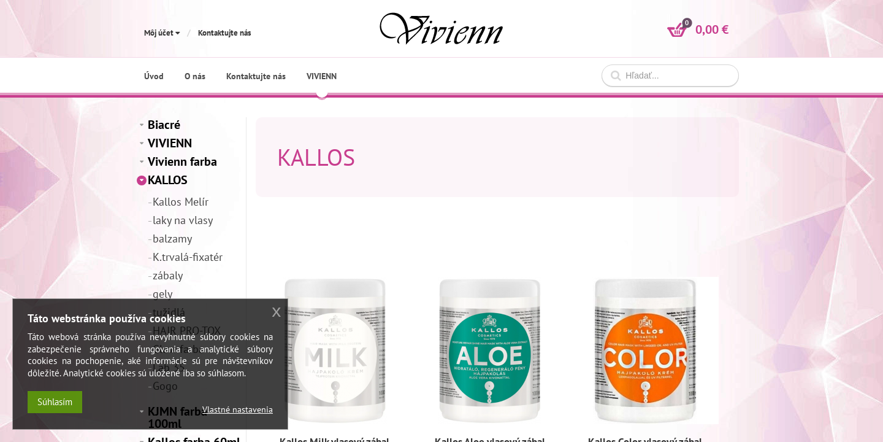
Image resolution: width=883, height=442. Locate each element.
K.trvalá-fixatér (188, 257)
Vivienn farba (182, 161)
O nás (195, 76)
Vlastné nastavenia (237, 409)
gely (162, 294)
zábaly (168, 275)
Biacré (164, 124)
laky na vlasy (183, 220)
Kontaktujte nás (224, 33)
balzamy (172, 239)
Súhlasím (54, 402)
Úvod (154, 76)
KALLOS (168, 180)
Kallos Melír (180, 202)
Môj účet (162, 33)
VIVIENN (170, 143)
